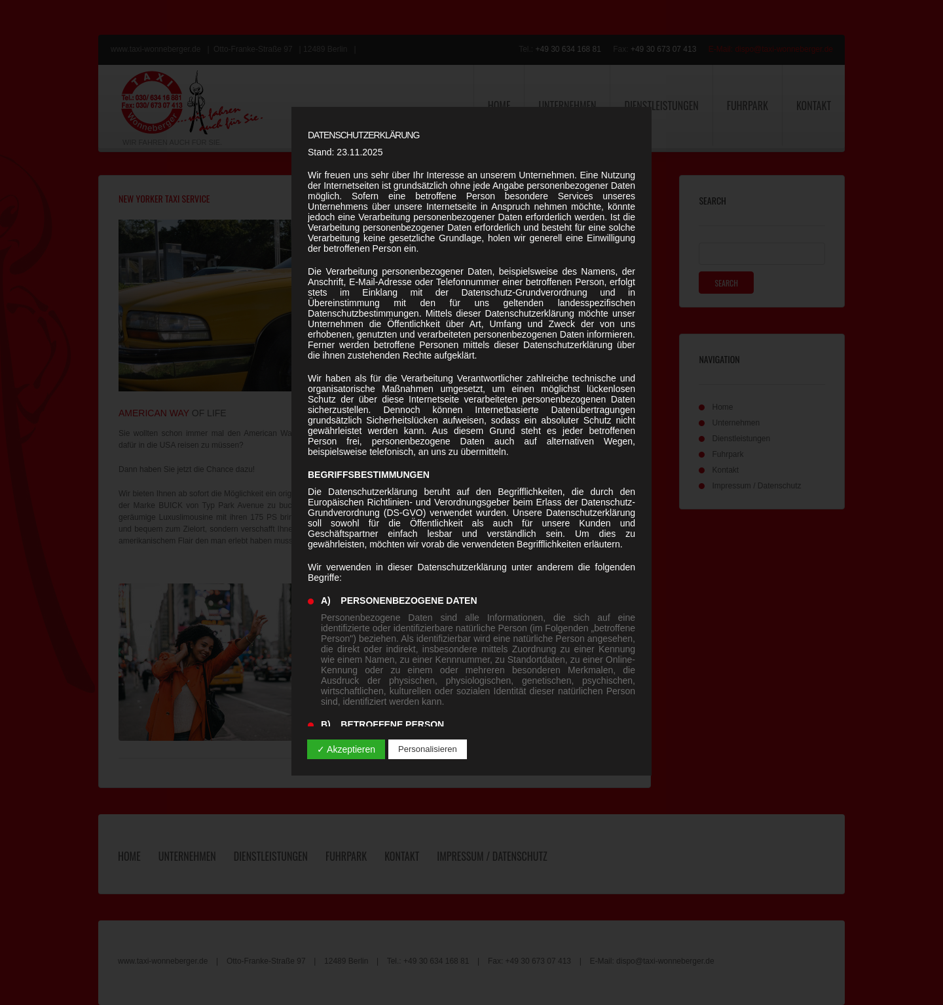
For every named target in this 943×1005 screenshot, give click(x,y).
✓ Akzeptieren (346, 749)
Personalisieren (427, 749)
